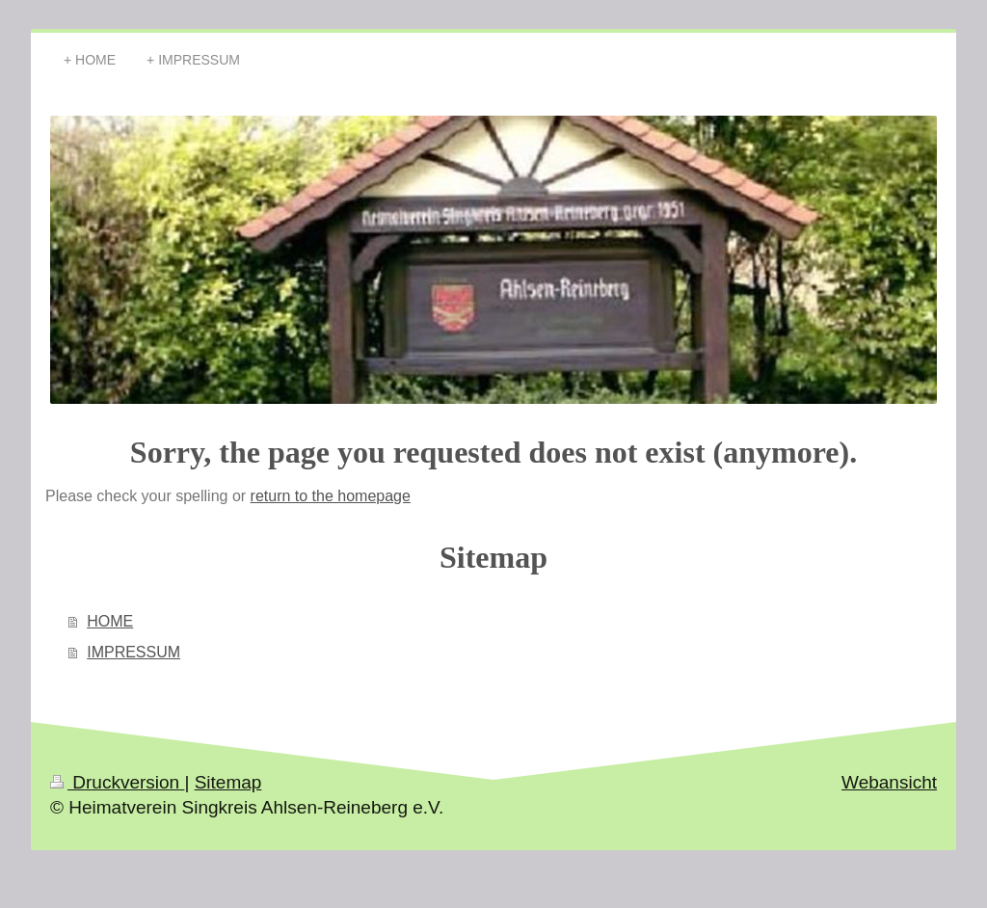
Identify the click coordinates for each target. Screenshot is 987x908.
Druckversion (117, 782)
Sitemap (228, 782)
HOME (110, 621)
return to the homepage (331, 496)
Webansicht (889, 782)
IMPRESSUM (133, 652)
